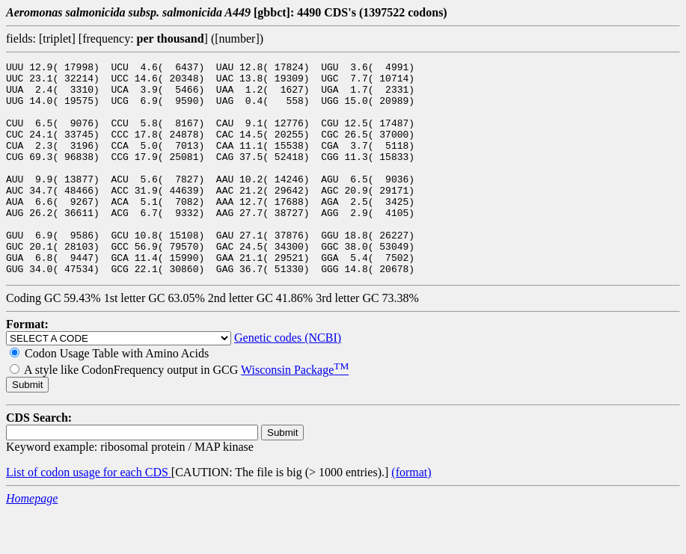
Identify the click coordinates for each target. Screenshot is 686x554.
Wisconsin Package (295, 412)
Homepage (32, 541)
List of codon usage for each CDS (88, 514)
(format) (411, 514)
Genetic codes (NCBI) (287, 380)
